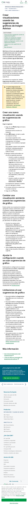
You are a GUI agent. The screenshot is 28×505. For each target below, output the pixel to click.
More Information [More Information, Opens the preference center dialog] (14, 503)
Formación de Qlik (8, 401)
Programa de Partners (9, 470)
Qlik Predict (7, 429)
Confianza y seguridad (9, 440)
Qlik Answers (7, 427)
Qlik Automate (7, 431)
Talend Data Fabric (8, 419)
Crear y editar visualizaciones (12, 10)
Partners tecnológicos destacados (13, 451)
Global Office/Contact (9, 476)
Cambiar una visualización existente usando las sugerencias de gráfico (12, 38)
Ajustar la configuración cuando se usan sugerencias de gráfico (13, 41)
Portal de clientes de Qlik (10, 403)
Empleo (6, 472)
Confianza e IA (7, 444)
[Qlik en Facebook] (13, 484)
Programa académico (9, 468)
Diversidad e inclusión (9, 466)
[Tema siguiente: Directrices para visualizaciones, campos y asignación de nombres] (20, 384)
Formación (6, 399)
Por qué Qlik (7, 438)
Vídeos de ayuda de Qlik (10, 395)
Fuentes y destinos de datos (11, 453)
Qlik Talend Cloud (8, 417)
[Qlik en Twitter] (21, 481)
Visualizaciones (12, 8)
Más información (8, 47)
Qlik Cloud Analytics (9, 425)
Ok (14, 500)
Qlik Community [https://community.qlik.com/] (13, 481)
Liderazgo (6, 462)
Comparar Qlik (7, 448)
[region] (14, 495)
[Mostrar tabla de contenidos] (3, 6)
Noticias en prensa (8, 474)
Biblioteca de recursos (9, 405)
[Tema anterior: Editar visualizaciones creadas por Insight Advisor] (7, 384)
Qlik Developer (7, 397)
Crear (6, 8)
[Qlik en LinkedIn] (10, 484)
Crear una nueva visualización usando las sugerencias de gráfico (14, 35)
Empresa (6, 460)
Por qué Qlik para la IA (9, 446)
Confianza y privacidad (9, 442)
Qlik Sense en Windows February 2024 (14, 6)
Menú (26, 2)
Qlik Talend (6, 414)
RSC (5, 464)
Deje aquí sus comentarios (11, 378)
